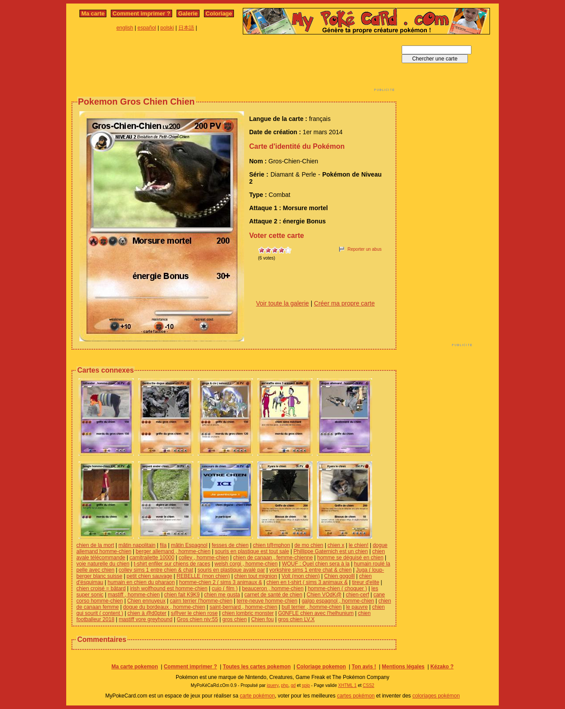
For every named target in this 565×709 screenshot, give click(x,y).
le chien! (359, 545)
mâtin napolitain (136, 545)
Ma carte (93, 13)
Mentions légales (403, 667)
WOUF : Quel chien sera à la (316, 564)
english (125, 28)
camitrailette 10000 (152, 557)
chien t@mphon (271, 545)
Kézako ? (442, 667)
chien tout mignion (255, 576)
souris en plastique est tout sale (252, 551)
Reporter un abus (364, 249)
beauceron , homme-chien (272, 588)
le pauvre (357, 607)
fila (163, 545)
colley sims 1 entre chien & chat (156, 570)
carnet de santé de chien (273, 595)
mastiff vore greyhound (146, 619)
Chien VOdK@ (324, 595)
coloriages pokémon (436, 696)
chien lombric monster (248, 613)
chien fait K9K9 (182, 595)
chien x (336, 545)
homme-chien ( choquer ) (337, 588)
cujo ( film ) (225, 588)
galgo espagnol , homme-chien (337, 601)
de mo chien (308, 545)
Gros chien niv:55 (197, 619)
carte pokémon (257, 696)
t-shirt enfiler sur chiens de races (172, 564)
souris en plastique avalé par (231, 570)
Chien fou (262, 619)
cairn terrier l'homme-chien (201, 601)
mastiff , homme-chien (134, 595)
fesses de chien (230, 545)
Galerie (188, 13)
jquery (273, 685)
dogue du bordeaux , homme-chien (164, 607)
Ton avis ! (364, 667)
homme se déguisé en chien (350, 557)
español (147, 28)
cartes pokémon (355, 696)
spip (306, 685)
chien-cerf (357, 595)
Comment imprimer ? (141, 13)
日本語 (186, 28)
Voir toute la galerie (282, 303)
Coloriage (219, 13)
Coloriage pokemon (321, 667)
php (284, 685)
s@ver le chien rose (194, 613)
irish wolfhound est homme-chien (168, 588)
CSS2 (368, 685)
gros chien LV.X (296, 619)
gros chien (234, 619)
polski (167, 28)
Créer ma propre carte (344, 303)
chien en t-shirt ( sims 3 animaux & (307, 582)
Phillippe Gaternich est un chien (331, 551)
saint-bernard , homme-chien (243, 607)
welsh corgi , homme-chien (246, 564)
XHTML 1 (347, 685)
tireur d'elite (365, 582)
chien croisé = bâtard (101, 588)
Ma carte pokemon (134, 667)
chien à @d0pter (147, 613)
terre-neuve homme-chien (267, 601)
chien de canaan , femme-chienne (273, 557)
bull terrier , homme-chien (312, 607)
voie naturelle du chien (102, 564)
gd (293, 685)
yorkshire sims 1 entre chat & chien (310, 570)
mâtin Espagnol (189, 545)
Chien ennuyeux (146, 601)
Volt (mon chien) (301, 576)
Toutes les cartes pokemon (257, 667)
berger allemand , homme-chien (173, 551)
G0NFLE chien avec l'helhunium (316, 613)
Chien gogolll (339, 576)
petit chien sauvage (149, 576)
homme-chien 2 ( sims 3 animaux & (220, 582)
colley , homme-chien (204, 557)
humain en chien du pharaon (141, 582)
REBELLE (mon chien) (203, 576)
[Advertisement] (234, 65)
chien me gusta (222, 595)
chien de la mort (95, 545)
